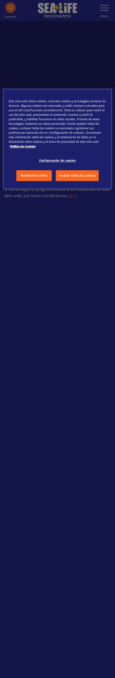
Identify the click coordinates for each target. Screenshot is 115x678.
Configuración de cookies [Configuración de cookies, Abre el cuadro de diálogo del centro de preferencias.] (57, 160)
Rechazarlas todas (34, 175)
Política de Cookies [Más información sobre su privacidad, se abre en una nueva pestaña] (23, 146)
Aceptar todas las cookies (77, 175)
